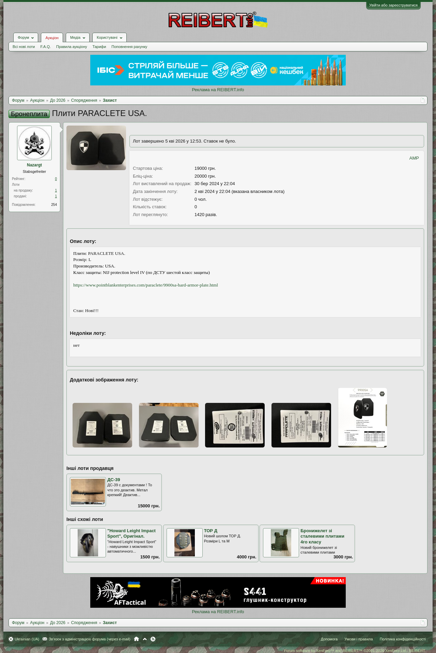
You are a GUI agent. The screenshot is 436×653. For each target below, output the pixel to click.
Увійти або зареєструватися (393, 5)
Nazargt (34, 165)
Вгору (144, 639)
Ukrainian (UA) (27, 639)
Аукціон (51, 38)
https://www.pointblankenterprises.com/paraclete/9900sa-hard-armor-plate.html (145, 285)
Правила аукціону (71, 47)
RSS (153, 639)
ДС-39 (113, 479)
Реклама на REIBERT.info (218, 89)
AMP (414, 158)
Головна (136, 639)
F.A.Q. (45, 47)
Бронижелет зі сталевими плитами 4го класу (322, 536)
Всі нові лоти (24, 47)
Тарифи (99, 47)
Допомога (329, 639)
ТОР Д (210, 530)
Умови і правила (358, 639)
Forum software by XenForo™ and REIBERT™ (355, 651)
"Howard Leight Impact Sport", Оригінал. (131, 533)
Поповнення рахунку (129, 47)
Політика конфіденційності (403, 639)
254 (54, 205)
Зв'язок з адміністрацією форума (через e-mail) (89, 639)
